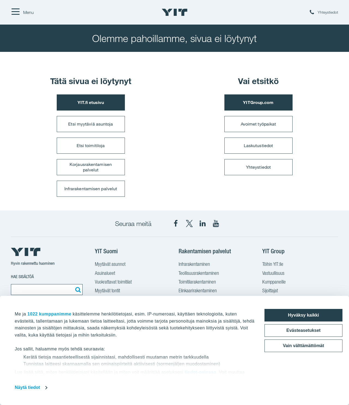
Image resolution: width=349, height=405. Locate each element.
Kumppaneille (274, 282)
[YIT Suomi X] (189, 223)
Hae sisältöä (22, 276)
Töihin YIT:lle (272, 264)
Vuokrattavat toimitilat (113, 282)
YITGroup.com (258, 102)
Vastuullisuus (273, 273)
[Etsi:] (77, 289)
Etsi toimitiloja (91, 145)
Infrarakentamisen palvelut (90, 188)
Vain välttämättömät (303, 345)
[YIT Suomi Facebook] (176, 223)
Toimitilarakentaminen (197, 282)
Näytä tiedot (27, 387)
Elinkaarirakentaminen (198, 290)
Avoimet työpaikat (258, 124)
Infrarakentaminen (194, 264)
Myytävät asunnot (110, 264)
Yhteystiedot (258, 167)
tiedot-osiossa (200, 372)
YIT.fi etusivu (90, 102)
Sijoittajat (270, 290)
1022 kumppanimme (49, 314)
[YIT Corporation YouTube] (216, 223)
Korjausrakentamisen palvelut (91, 167)
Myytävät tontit (107, 290)
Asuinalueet (105, 273)
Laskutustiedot (258, 145)
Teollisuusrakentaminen (199, 273)
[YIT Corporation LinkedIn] (202, 223)
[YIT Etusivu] (174, 12)
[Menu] (22, 12)
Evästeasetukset (303, 330)
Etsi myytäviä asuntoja (90, 124)
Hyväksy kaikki (303, 315)
